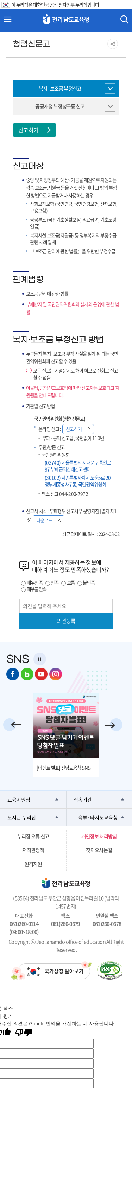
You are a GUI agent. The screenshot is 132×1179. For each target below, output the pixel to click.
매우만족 (35, 582)
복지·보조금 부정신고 (60, 88)
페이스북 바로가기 (12, 674)
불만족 (89, 582)
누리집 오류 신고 (33, 836)
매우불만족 (37, 588)
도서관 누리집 (21, 817)
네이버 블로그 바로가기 (27, 674)
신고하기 (34, 130)
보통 (71, 582)
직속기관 (83, 799)
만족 (55, 582)
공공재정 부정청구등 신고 (59, 106)
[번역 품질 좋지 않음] (23, 1033)
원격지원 (33, 864)
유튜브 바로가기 (41, 674)
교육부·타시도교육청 (96, 817)
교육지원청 (18, 799)
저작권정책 (33, 850)
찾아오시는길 (99, 850)
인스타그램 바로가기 (55, 674)
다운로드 (48, 520)
